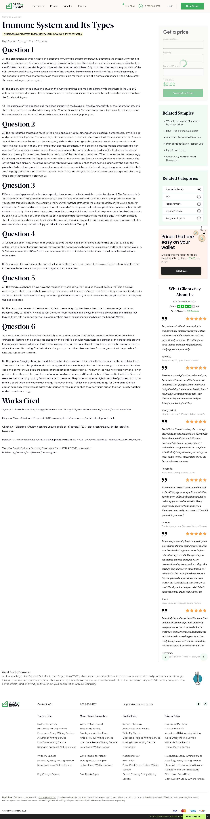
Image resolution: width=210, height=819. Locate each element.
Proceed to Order (183, 93)
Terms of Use (44, 716)
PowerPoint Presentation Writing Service (140, 767)
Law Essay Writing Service (51, 742)
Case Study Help (174, 728)
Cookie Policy (129, 716)
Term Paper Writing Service (95, 746)
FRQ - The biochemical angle (182, 131)
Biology (17, 17)
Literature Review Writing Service (98, 742)
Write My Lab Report (91, 724)
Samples (67, 6)
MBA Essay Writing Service (52, 728)
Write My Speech (47, 755)
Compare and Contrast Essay (182, 769)
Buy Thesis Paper (89, 774)
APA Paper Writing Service (51, 737)
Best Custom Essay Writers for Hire (185, 778)
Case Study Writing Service (180, 737)
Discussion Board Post (177, 774)
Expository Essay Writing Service (55, 760)
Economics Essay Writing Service (55, 733)
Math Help (128, 760)
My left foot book (176, 150)
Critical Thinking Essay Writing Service (139, 776)
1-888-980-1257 (152, 6)
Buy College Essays (48, 774)
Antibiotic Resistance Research (183, 137)
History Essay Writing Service (96, 765)
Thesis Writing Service (177, 746)
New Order (192, 6)
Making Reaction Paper (93, 760)
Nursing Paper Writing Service (138, 742)
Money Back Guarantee (93, 716)
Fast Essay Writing (90, 728)
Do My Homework (47, 724)
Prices (53, 6)
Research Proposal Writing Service (56, 746)
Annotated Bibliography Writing (183, 733)
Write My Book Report (177, 742)
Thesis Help (129, 746)
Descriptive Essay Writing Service (184, 765)
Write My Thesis (131, 733)
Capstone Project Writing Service (141, 737)
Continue (181, 270)
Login (170, 6)
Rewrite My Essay (132, 724)
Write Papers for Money (93, 755)
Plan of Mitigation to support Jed (184, 143)
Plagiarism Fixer (130, 755)
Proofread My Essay (176, 724)
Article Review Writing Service (96, 737)
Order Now (194, 816)
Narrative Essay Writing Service (54, 765)
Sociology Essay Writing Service (183, 760)
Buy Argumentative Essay (94, 733)
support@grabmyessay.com (137, 704)
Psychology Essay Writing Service (183, 755)
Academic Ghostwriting (135, 728)
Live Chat (130, 6)
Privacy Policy (172, 716)
